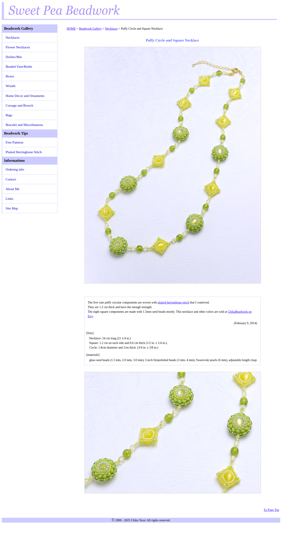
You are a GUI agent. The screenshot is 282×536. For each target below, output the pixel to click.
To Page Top (271, 510)
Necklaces (12, 37)
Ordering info (14, 169)
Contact (10, 179)
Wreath (10, 86)
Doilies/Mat (13, 57)
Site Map (11, 208)
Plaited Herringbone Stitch (23, 152)
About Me (12, 189)
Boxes (9, 76)
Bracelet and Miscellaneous (24, 125)
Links (9, 198)
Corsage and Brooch (19, 105)
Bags (8, 115)
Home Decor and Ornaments (24, 96)
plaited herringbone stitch (173, 302)
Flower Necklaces (17, 47)
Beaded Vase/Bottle (18, 66)
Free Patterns (14, 142)
